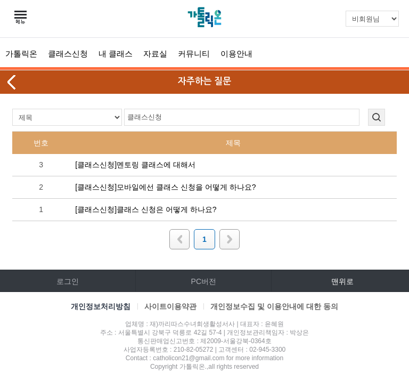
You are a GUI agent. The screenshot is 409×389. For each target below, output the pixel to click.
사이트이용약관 (170, 306)
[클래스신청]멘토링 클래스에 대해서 (135, 164)
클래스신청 (68, 53)
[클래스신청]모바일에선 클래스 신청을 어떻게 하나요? (165, 187)
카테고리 (21, 18)
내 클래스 (116, 53)
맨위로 (342, 281)
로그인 (67, 281)
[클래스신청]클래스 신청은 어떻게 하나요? (145, 209)
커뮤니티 (194, 53)
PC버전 (203, 281)
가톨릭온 (21, 53)
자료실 (155, 53)
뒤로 (12, 82)
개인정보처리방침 (100, 306)
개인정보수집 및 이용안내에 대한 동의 (274, 306)
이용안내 (236, 53)
